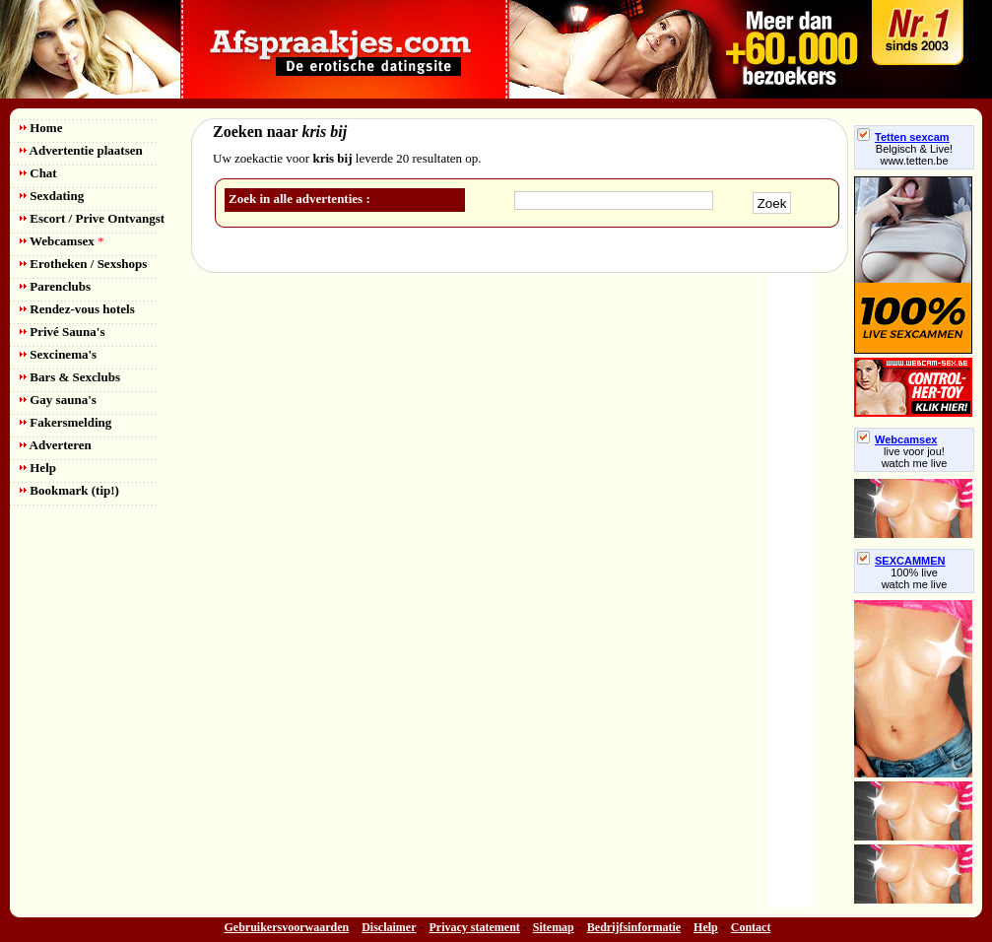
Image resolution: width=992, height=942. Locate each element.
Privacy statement (475, 927)
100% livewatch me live (915, 578)
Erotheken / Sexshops (83, 263)
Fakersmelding (65, 422)
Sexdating (52, 195)
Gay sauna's (58, 399)
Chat (38, 173)
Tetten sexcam (903, 137)
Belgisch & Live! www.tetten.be (914, 155)
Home (41, 127)
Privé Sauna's (62, 331)
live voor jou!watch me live (915, 457)
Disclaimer (389, 927)
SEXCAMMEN (901, 561)
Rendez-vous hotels (77, 309)
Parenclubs (55, 286)
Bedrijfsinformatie (634, 927)
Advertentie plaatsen (81, 150)
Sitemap (553, 927)
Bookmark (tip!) (69, 490)
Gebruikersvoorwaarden (287, 927)
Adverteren (56, 444)
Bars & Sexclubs (70, 377)
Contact (751, 927)
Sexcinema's (58, 354)
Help (38, 467)
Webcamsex (61, 241)
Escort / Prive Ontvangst (92, 218)
